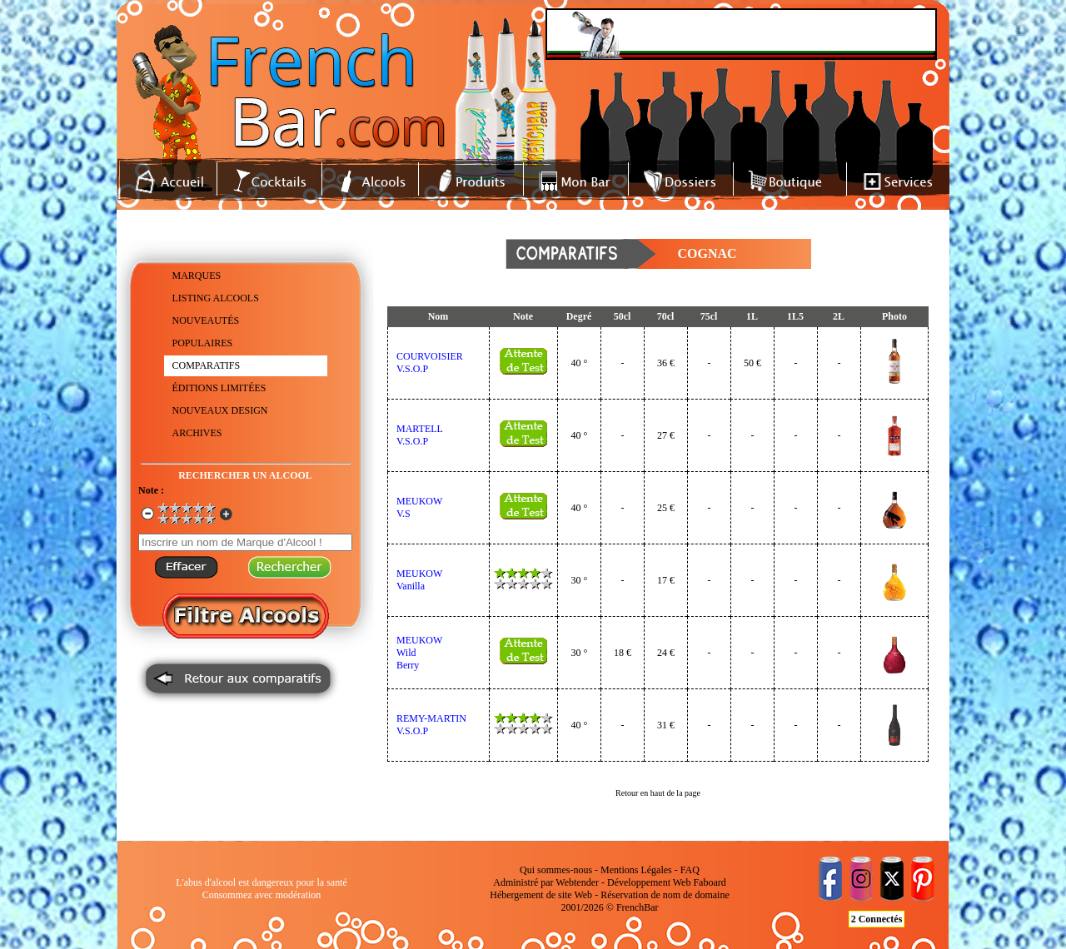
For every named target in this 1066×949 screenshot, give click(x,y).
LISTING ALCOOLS (215, 298)
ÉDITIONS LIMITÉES (219, 388)
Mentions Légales (636, 870)
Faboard (709, 882)
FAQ (690, 870)
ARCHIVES (197, 433)
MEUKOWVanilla (419, 580)
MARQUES (197, 275)
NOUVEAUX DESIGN (220, 410)
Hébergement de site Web (541, 895)
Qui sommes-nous (556, 870)
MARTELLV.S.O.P (419, 435)
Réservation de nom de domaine (665, 895)
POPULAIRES (202, 343)
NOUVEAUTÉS (206, 320)
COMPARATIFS (206, 365)
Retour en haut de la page (657, 792)
